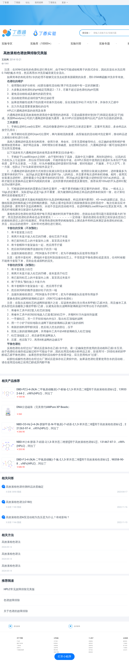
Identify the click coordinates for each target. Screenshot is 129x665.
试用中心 (19, 647)
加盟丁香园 (56, 652)
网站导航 (56, 649)
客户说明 (125, 645)
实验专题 (104, 43)
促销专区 (91, 647)
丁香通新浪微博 (20, 649)
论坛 (28, 2)
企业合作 (125, 649)
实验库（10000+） (41, 43)
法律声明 (56, 647)
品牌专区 (91, 643)
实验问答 (76, 43)
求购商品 (91, 641)
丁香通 (6, 2)
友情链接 (56, 645)
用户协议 (91, 649)
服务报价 (125, 641)
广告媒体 (125, 643)
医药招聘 (39, 2)
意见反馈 (17, 626)
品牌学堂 (91, 645)
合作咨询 (77, 626)
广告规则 (125, 647)
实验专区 (7, 43)
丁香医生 (52, 2)
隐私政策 (91, 652)
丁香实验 (19, 645)
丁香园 (17, 2)
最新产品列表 (20, 643)
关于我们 (56, 641)
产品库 (18, 641)
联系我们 (56, 643)
